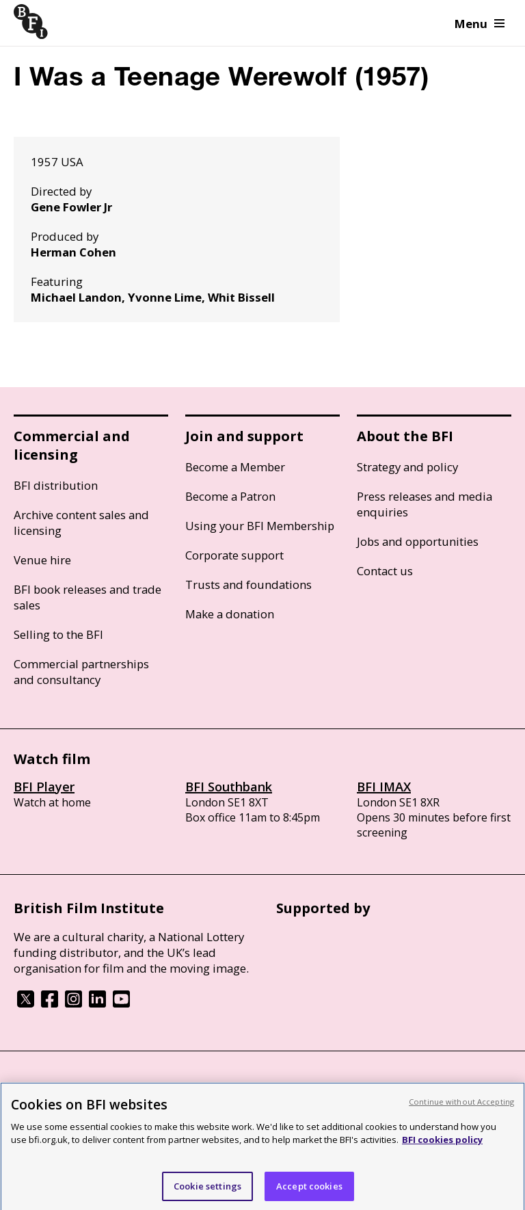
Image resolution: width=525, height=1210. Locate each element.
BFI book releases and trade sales (87, 597)
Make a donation (229, 614)
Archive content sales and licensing (81, 522)
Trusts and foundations (248, 584)
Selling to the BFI (58, 634)
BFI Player (44, 786)
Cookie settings (207, 1191)
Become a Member (235, 467)
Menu (479, 23)
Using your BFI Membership (259, 526)
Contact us (385, 571)
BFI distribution (56, 485)
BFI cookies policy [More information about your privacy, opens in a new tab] (442, 1144)
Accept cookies (309, 1191)
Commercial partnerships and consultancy (81, 671)
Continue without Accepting (461, 1106)
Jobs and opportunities (418, 541)
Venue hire (42, 560)
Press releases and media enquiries (424, 504)
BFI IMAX (384, 786)
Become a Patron (230, 496)
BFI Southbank (228, 786)
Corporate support (234, 555)
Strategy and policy (407, 467)
